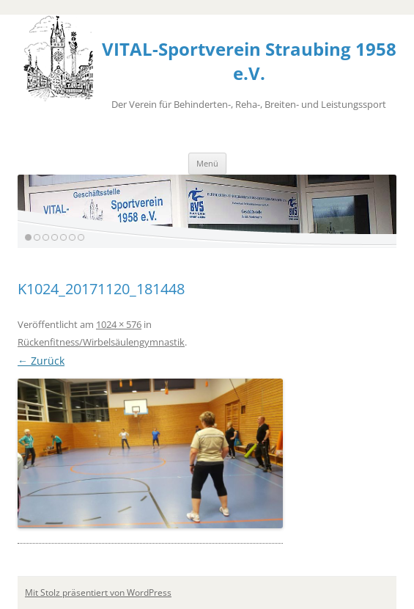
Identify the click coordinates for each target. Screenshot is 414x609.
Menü (207, 163)
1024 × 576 (118, 324)
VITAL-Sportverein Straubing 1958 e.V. (249, 61)
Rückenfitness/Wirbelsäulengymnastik (101, 342)
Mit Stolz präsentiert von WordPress (98, 592)
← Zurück (41, 361)
